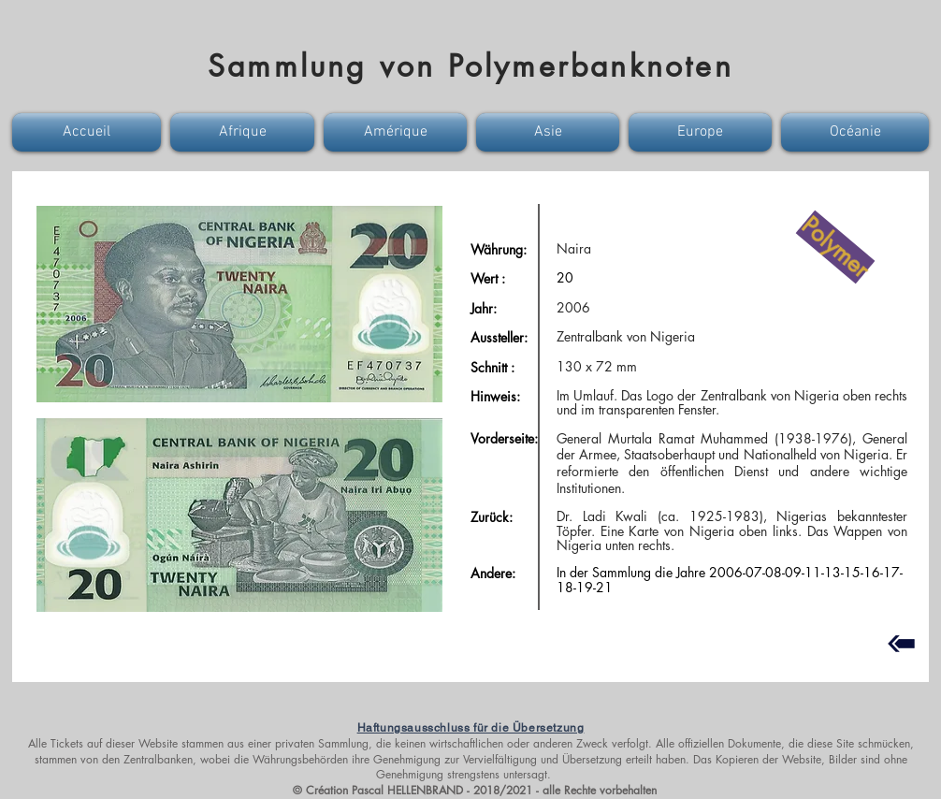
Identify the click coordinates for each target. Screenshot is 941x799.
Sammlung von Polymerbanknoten (470, 66)
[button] (89, 132)
